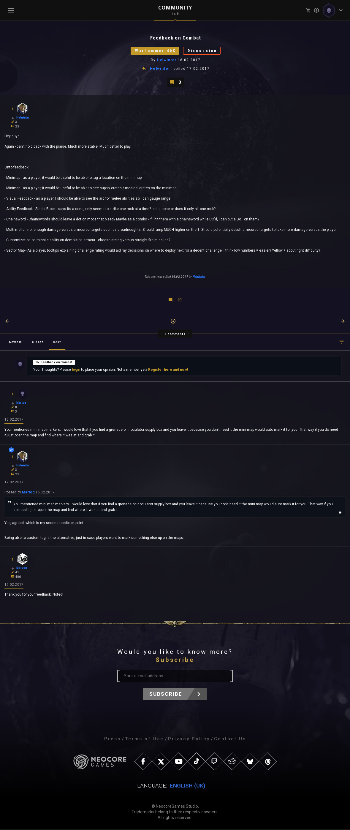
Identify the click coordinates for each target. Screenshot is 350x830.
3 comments (175, 334)
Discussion (203, 51)
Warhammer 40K (155, 51)
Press (112, 739)
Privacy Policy (189, 739)
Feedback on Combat (54, 362)
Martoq (28, 492)
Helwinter (166, 60)
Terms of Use (144, 739)
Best (57, 342)
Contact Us (230, 739)
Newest (15, 342)
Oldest (37, 342)
